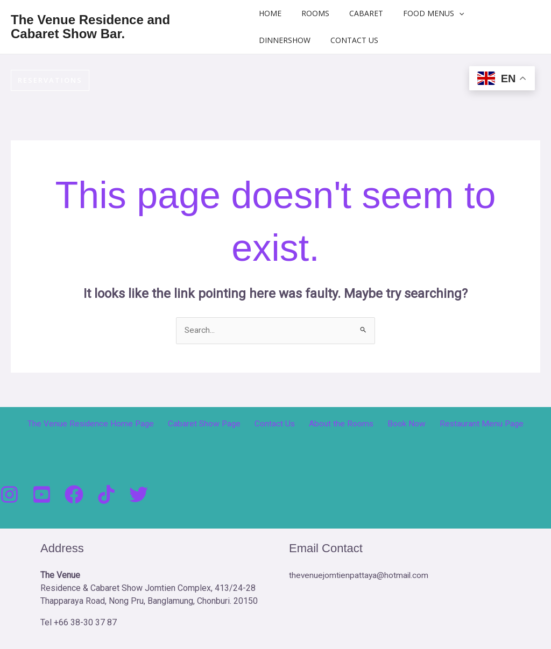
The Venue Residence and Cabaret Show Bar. (116, 26)
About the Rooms (339, 424)
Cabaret (365, 13)
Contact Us (358, 40)
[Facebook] (74, 495)
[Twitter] (138, 495)
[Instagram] (9, 495)
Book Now (400, 424)
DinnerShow (293, 40)
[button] (452, 13)
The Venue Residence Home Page (101, 424)
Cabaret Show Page (212, 424)
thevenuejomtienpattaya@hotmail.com (360, 575)
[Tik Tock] (106, 495)
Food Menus (427, 13)
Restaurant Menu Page (471, 424)
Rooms (319, 13)
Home (278, 13)
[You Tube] (41, 495)
